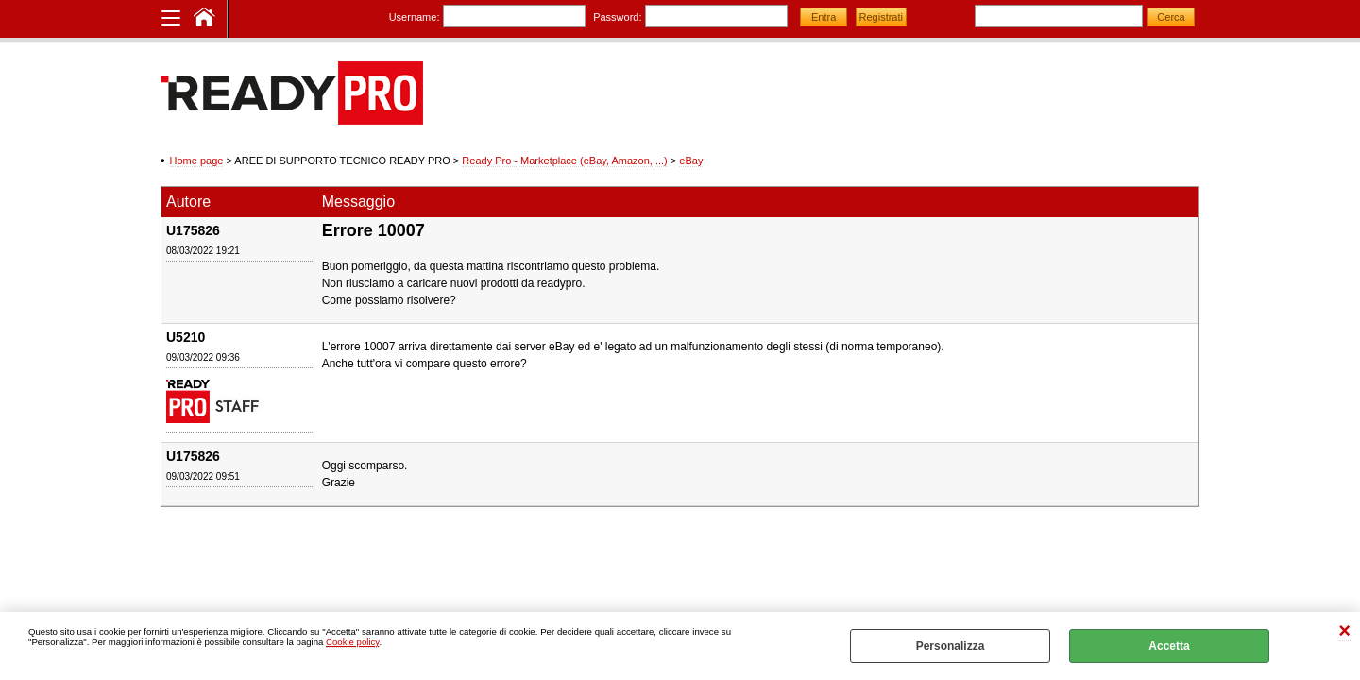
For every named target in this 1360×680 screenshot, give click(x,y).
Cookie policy (352, 642)
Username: (414, 17)
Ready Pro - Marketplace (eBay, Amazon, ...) (564, 160)
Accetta (1168, 646)
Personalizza (950, 646)
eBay (691, 160)
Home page (197, 160)
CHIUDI (1344, 631)
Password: (617, 17)
